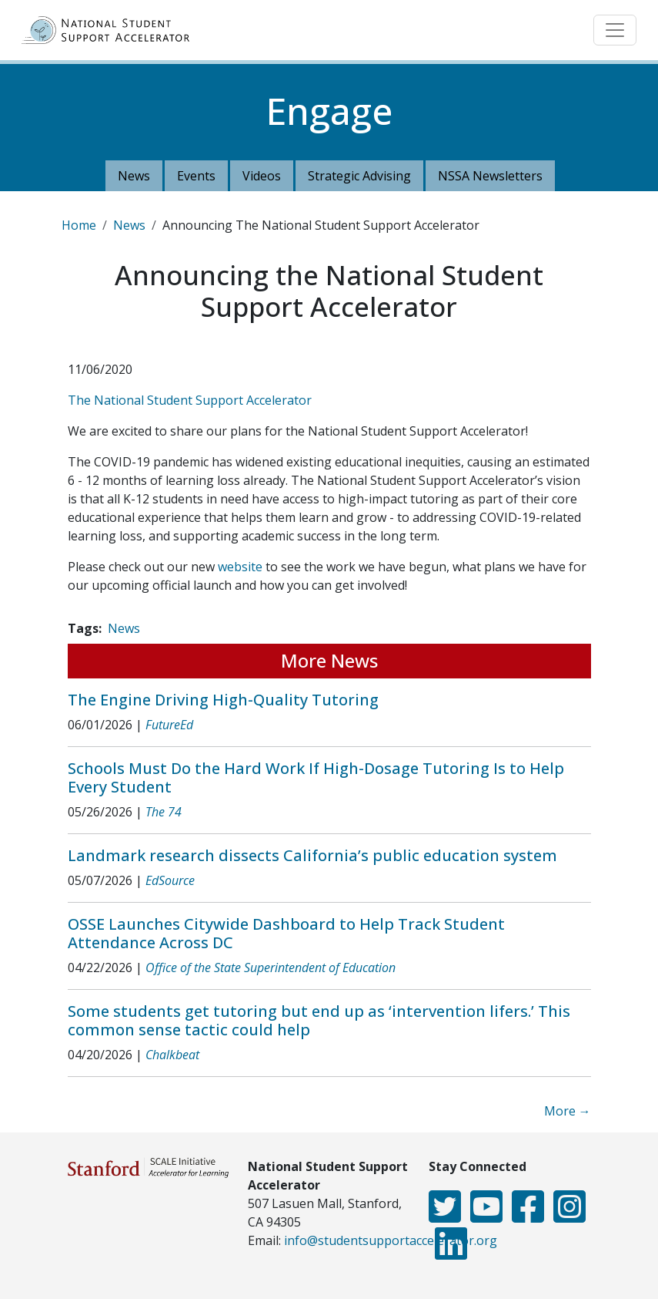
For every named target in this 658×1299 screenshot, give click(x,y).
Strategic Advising (359, 175)
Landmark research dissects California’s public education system (312, 855)
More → (567, 1110)
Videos (261, 175)
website (240, 566)
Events (196, 175)
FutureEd (169, 724)
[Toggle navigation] (614, 30)
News (134, 175)
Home (79, 225)
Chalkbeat (172, 1054)
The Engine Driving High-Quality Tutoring (223, 699)
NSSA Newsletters (490, 175)
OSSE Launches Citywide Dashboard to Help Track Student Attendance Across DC (286, 933)
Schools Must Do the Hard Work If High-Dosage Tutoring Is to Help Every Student (316, 777)
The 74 (163, 811)
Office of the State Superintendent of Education (270, 967)
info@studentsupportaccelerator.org (390, 1240)
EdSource (170, 880)
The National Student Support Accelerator (190, 400)
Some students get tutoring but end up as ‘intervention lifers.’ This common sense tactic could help (319, 1020)
